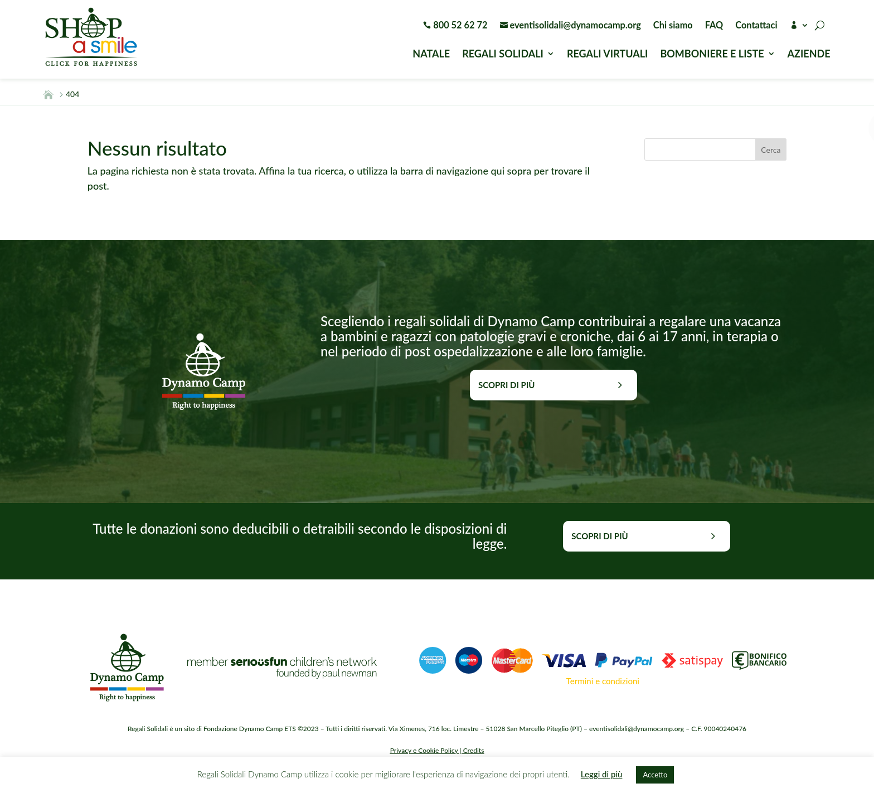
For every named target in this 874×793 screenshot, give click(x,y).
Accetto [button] (655, 774)
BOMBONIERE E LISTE (712, 55)
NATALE (431, 55)
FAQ (714, 25)
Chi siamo (673, 25)
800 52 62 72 (455, 25)
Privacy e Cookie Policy (424, 750)
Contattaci (756, 25)
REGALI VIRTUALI (607, 55)
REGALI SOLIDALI (502, 55)
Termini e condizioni (602, 681)
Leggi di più (602, 774)
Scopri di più (506, 385)
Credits (473, 750)
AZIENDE (809, 55)
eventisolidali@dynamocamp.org (570, 25)
